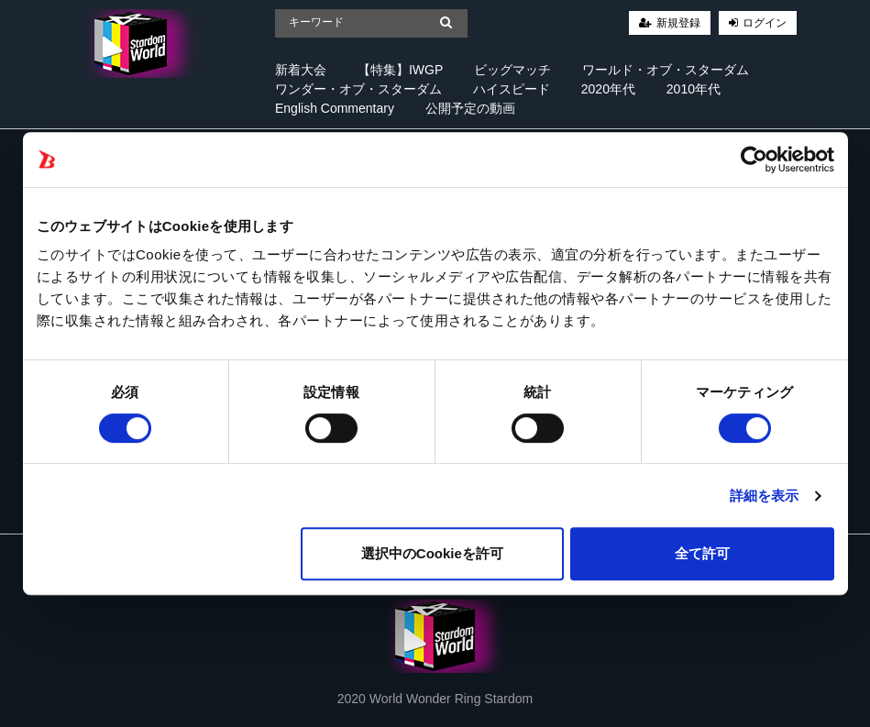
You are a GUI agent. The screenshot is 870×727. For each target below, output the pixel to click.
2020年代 (608, 89)
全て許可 (702, 553)
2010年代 (693, 89)
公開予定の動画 (470, 108)
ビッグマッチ (512, 69)
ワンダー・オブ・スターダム (358, 89)
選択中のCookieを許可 (432, 553)
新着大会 (300, 69)
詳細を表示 (764, 495)
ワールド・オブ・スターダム (665, 69)
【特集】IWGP (400, 69)
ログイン (765, 23)
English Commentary (334, 108)
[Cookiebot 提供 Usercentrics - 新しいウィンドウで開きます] (754, 159)
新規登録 (678, 23)
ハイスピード (511, 89)
